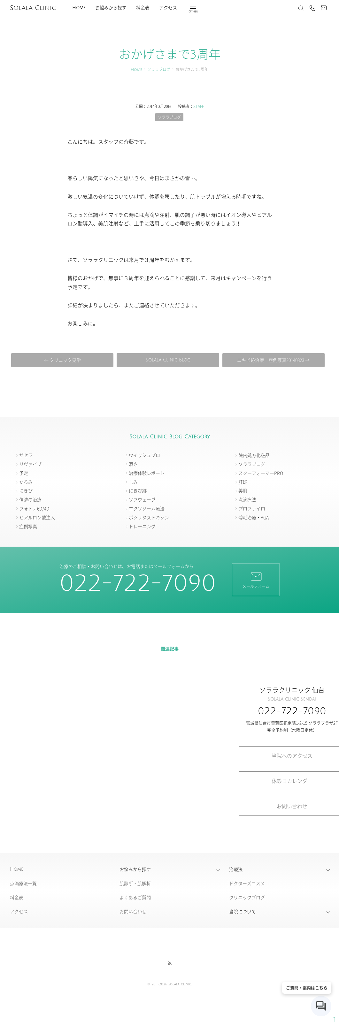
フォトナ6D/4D (34, 508)
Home (79, 7)
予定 (23, 473)
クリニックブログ (247, 897)
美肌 (242, 490)
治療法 (236, 869)
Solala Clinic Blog (168, 360)
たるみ (26, 482)
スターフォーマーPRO (260, 473)
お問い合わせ (132, 911)
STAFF (198, 106)
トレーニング (142, 526)
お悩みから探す (111, 7)
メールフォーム (256, 579)
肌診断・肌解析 (135, 883)
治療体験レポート (147, 473)
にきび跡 (138, 490)
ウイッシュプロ (144, 455)
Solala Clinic (33, 7)
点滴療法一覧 (23, 883)
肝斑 (242, 482)
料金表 (143, 7)
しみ (133, 482)
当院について (242, 911)
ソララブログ (158, 70)
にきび (26, 490)
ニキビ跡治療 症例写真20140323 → (273, 360)
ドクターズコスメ (247, 883)
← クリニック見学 (62, 360)
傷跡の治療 (30, 499)
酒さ (133, 464)
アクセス (168, 7)
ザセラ (26, 455)
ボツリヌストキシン (149, 517)
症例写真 (28, 526)
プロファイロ (251, 508)
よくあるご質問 (135, 897)
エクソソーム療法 (147, 508)
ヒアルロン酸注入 (37, 517)
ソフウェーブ (142, 499)
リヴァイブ (30, 464)
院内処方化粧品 (254, 455)
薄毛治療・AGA (253, 517)
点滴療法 (247, 499)
